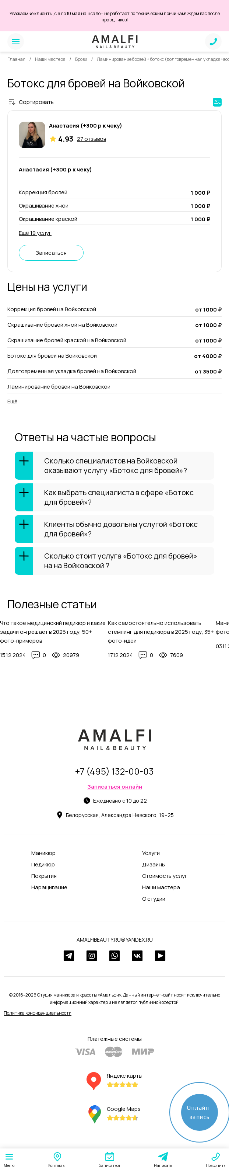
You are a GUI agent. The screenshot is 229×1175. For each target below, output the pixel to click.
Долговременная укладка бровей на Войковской (71, 371)
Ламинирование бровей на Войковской (58, 386)
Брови (81, 59)
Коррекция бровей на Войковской (51, 309)
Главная (16, 59)
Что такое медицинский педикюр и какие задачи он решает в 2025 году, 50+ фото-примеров (53, 631)
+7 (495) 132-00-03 (114, 771)
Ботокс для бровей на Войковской (52, 355)
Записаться (51, 253)
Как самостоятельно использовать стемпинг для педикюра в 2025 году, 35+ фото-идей (161, 631)
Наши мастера (50, 59)
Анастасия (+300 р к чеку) (85, 125)
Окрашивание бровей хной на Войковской (62, 324)
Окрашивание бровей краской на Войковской (66, 340)
